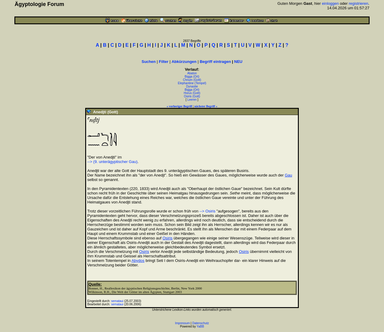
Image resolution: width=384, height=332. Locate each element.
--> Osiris (207, 211)
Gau (288, 175)
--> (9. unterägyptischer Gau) (112, 161)
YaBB (200, 326)
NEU (238, 61)
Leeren (191, 99)
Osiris (167, 238)
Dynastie (192, 86)
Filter (164, 61)
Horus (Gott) (192, 93)
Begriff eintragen (215, 61)
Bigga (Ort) (192, 76)
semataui (117, 301)
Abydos (137, 260)
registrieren (358, 3)
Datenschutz (200, 323)
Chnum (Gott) (192, 80)
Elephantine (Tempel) (192, 83)
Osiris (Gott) (192, 96)
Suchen (149, 61)
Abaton (192, 73)
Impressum (182, 323)
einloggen (330, 3)
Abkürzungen (184, 61)
